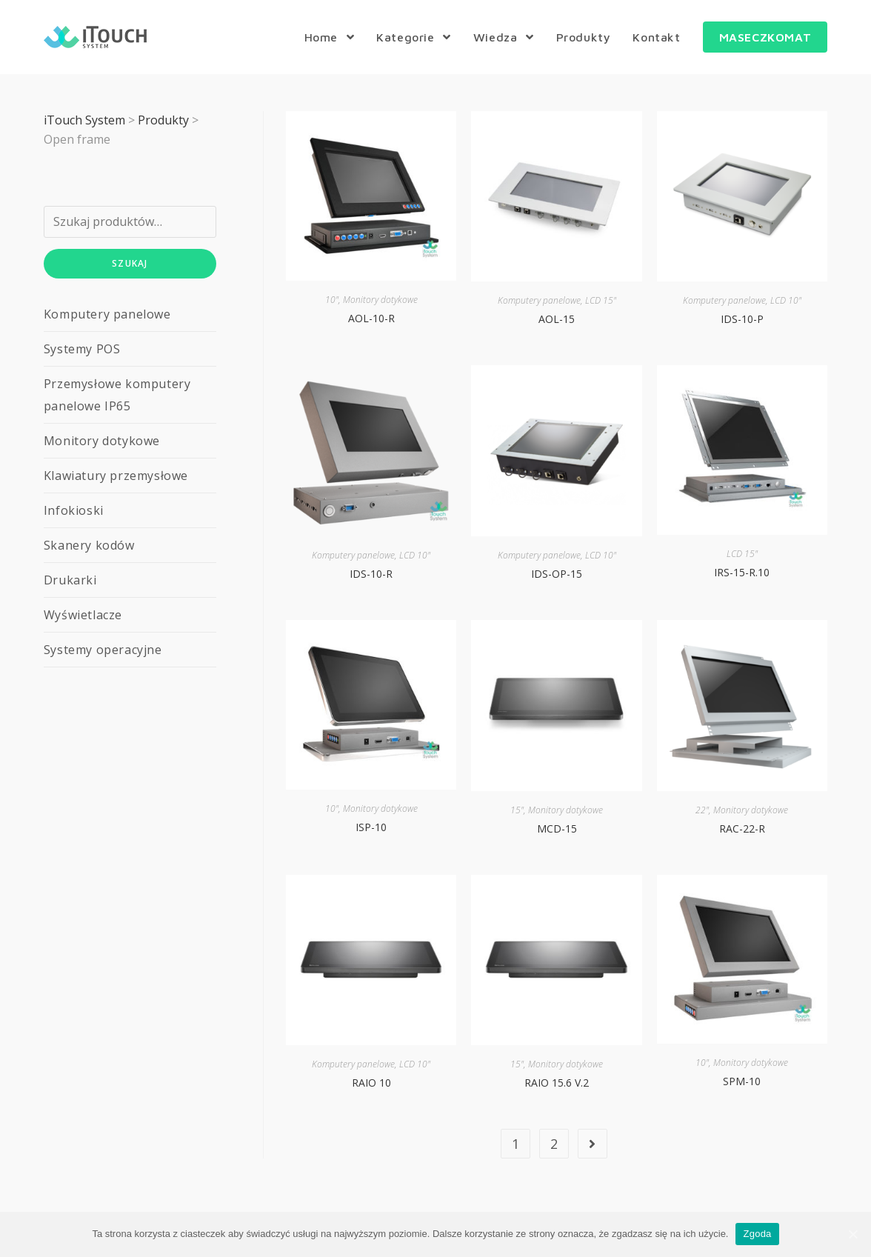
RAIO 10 (371, 1083)
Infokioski (74, 510)
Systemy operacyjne (103, 649)
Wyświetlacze (83, 615)
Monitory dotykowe (380, 299)
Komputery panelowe (539, 300)
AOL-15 (556, 319)
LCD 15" (600, 300)
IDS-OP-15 (556, 574)
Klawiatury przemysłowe (116, 475)
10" (331, 299)
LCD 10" (785, 300)
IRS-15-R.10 (742, 572)
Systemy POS (82, 349)
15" (517, 810)
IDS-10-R (371, 574)
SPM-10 (742, 1081)
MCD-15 (557, 828)
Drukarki (70, 580)
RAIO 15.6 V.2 (556, 1083)
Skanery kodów (89, 545)
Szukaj (129, 263)
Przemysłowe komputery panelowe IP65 (117, 395)
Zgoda (757, 1233)
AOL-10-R (371, 318)
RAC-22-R (742, 828)
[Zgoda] (852, 1234)
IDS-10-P (742, 319)
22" (702, 810)
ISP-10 (371, 827)
